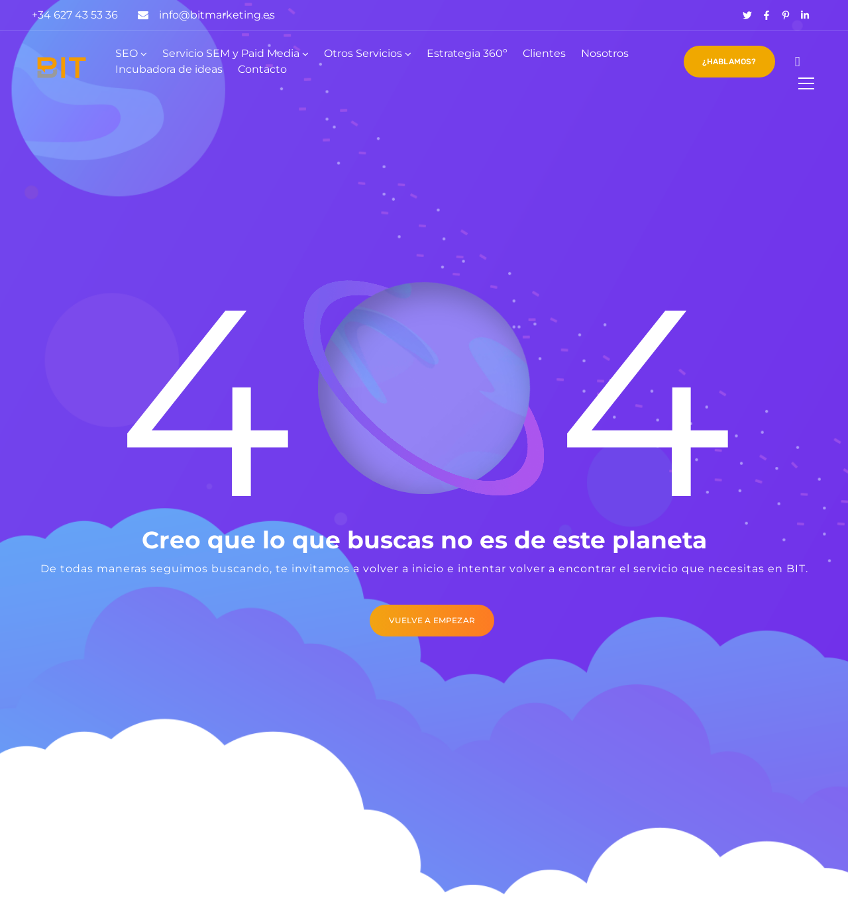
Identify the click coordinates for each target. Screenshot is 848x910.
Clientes (544, 53)
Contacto (262, 69)
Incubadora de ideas (169, 69)
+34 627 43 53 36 (75, 15)
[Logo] (61, 67)
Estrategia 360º (467, 53)
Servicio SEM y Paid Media (230, 53)
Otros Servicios (363, 53)
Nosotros (605, 53)
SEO (126, 53)
